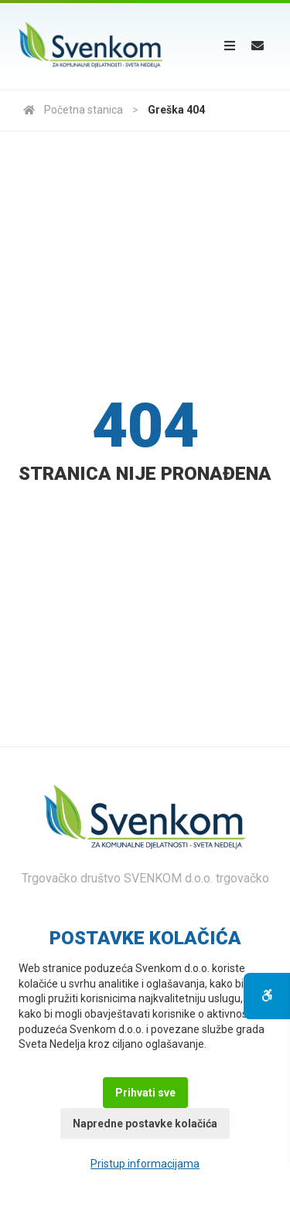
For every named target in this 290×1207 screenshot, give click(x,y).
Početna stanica (73, 110)
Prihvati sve (145, 1092)
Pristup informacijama (145, 1164)
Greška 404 (176, 110)
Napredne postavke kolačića (145, 1123)
